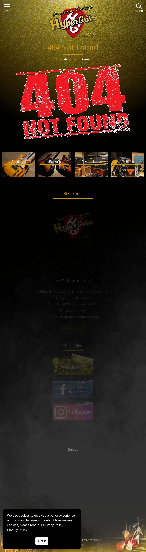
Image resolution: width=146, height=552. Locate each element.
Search (75, 194)
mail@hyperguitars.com (79, 317)
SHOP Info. (73, 329)
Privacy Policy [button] (17, 530)
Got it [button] (42, 541)
